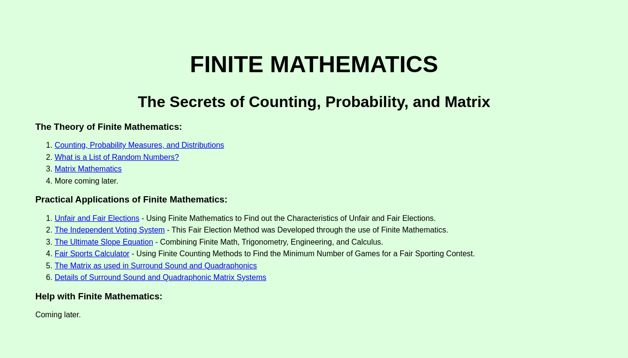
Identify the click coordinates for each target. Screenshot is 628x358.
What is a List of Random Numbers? (117, 157)
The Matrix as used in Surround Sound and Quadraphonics (156, 266)
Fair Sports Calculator (92, 253)
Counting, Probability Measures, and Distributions (139, 145)
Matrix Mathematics (88, 169)
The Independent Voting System (110, 230)
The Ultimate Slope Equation (104, 242)
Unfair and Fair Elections (97, 218)
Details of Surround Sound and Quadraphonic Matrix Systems (161, 277)
